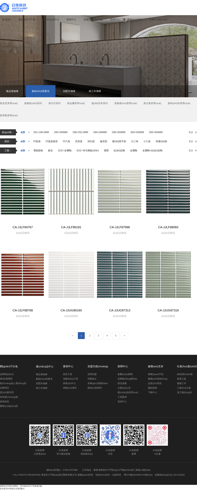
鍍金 (50, 150)
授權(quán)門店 (156, 374)
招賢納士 (92, 378)
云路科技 (116, 474)
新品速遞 (122, 383)
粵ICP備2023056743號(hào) (139, 474)
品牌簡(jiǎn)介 (7, 374)
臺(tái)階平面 (119, 141)
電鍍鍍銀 (38, 150)
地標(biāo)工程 (70, 378)
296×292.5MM (80, 132)
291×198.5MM (41, 132)
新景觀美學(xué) (9, 115)
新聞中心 (115, 19)
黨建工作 (181, 383)
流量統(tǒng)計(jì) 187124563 (170, 474)
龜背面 (103, 141)
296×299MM (100, 132)
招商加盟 (92, 374)
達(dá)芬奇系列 (99, 103)
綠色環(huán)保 (185, 374)
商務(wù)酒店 (70, 388)
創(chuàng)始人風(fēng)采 (13, 383)
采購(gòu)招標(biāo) (98, 383)
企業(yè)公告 (124, 388)
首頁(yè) (6, 19)
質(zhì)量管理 (7, 392)
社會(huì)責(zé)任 (158, 19)
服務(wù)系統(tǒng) (157, 378)
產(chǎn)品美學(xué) (128, 392)
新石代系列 (54, 103)
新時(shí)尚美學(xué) (179, 103)
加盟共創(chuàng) (93, 19)
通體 (106, 150)
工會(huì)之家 (184, 388)
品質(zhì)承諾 (155, 383)
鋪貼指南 (152, 388)
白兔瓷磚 (14, 7)
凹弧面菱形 (52, 141)
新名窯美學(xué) (9, 103)
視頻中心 (122, 401)
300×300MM (155, 132)
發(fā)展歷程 (6, 378)
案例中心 (71, 19)
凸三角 (134, 141)
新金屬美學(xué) (76, 103)
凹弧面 (37, 141)
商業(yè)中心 (69, 383)
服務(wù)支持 (134, 19)
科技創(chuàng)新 (9, 397)
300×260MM (137, 132)
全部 (22, 132)
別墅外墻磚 (69, 91)
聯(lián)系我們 (95, 388)
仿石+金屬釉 (65, 150)
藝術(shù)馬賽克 (40, 91)
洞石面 (91, 141)
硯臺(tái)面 (161, 141)
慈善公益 (181, 378)
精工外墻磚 (95, 91)
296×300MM (118, 132)
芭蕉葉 (78, 141)
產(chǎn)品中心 (51, 19)
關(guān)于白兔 (27, 19)
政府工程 (67, 374)
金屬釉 (133, 150)
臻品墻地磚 (12, 91)
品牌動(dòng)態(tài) (127, 378)
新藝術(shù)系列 (33, 103)
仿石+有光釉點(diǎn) (88, 150)
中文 (184, 19)
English (193, 19)
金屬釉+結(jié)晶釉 (152, 150)
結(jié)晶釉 (119, 150)
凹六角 (66, 141)
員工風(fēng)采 (184, 392)
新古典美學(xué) (152, 103)
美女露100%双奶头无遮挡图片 (12, 489)
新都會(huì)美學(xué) (125, 103)
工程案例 (122, 397)
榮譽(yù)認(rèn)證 (9, 406)
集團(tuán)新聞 (125, 374)
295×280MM (60, 132)
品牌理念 (4, 388)
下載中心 (152, 392)
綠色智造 (4, 401)
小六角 (147, 141)
